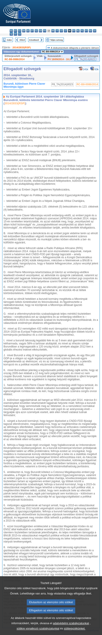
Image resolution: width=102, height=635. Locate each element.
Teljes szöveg (56, 40)
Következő (34, 40)
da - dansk (23, 30)
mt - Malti (73, 30)
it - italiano (57, 30)
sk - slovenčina (94, 30)
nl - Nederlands (78, 30)
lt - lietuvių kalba (65, 30)
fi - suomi (15, 34)
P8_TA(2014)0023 (85, 59)
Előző (22, 40)
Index (9, 40)
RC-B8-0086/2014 (15, 59)
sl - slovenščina (11, 34)
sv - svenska (19, 34)
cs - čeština (19, 30)
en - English (40, 30)
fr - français (44, 30)
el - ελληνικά (36, 30)
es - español (15, 30)
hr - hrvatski (53, 30)
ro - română (90, 30)
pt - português (86, 30)
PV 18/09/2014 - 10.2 (59, 59)
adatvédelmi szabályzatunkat (71, 629)
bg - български (11, 30)
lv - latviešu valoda (61, 30)
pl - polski (82, 30)
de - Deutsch (28, 30)
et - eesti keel (32, 30)
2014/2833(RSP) (22, 47)
